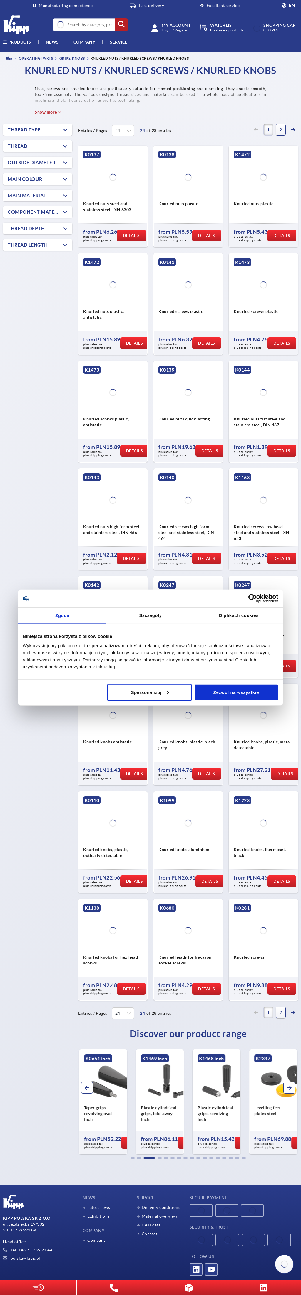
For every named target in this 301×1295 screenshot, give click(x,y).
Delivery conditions (161, 1207)
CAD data (151, 1225)
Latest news (98, 1207)
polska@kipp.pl (21, 1258)
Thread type (24, 129)
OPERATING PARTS (35, 58)
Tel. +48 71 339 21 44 (27, 1250)
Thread (17, 146)
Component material (36, 212)
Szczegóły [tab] (150, 615)
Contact (150, 1233)
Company (84, 42)
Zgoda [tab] (62, 615)
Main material (27, 195)
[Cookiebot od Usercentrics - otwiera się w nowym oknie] (252, 598)
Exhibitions (98, 1216)
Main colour (25, 179)
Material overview (160, 1216)
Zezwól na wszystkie (236, 692)
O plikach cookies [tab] (239, 615)
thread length (28, 245)
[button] (133, 1158)
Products (17, 42)
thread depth (26, 228)
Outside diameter (31, 162)
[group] (103, 1102)
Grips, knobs (71, 58)
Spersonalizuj (150, 692)
